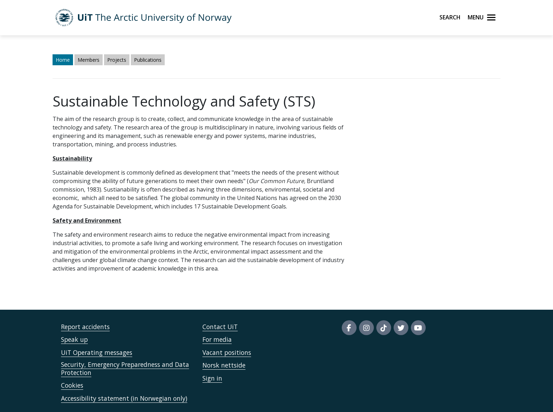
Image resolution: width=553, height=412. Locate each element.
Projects (116, 59)
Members (88, 59)
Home (63, 59)
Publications (148, 59)
